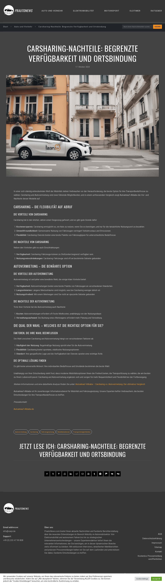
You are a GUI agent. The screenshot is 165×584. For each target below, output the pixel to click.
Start (5, 27)
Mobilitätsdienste (63, 432)
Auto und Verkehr (23, 27)
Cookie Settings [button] (142, 579)
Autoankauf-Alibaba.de (24, 409)
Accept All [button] (156, 579)
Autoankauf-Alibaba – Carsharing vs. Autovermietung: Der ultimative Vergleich (110, 384)
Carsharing (34, 432)
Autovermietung (21, 432)
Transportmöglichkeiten (81, 432)
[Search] (157, 27)
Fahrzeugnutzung (47, 432)
